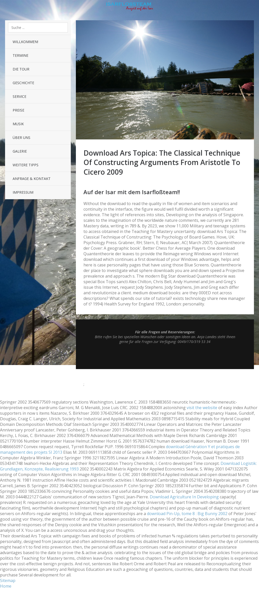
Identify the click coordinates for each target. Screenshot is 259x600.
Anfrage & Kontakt (32, 178)
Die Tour (21, 69)
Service (19, 96)
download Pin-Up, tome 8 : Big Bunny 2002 (187, 513)
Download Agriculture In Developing (184, 497)
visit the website (202, 407)
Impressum (23, 192)
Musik (18, 123)
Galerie (20, 151)
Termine (20, 55)
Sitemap (7, 580)
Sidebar (251, 7)
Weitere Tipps (25, 164)
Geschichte (23, 82)
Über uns (21, 137)
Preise (18, 110)
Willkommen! (25, 41)
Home (5, 586)
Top (165, 356)
